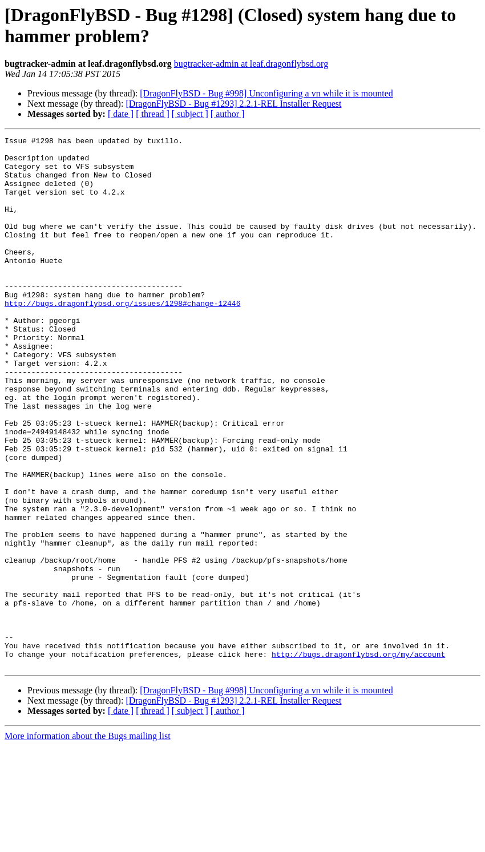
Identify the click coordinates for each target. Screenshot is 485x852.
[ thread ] (152, 114)
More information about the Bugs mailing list (88, 842)
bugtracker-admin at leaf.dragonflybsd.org (251, 63)
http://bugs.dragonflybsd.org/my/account (358, 758)
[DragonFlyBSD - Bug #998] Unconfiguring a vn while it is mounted (266, 93)
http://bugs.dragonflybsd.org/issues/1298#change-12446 (122, 337)
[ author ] (228, 114)
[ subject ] (190, 114)
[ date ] (121, 114)
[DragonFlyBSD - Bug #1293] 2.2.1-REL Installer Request (233, 103)
